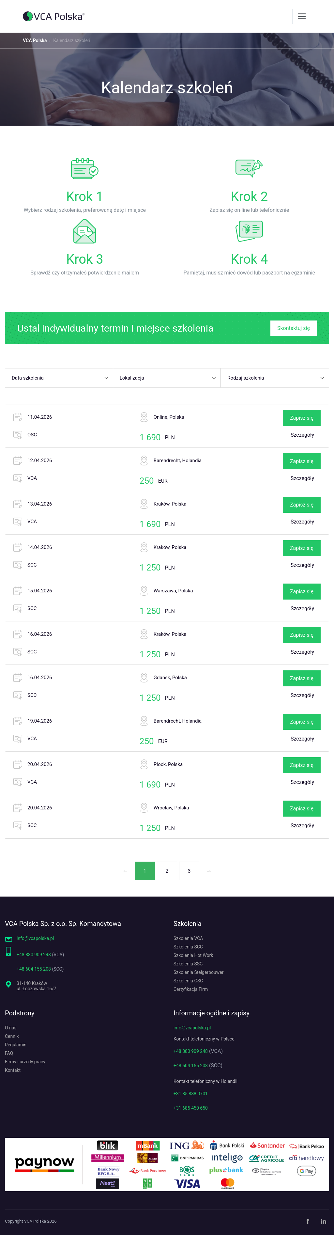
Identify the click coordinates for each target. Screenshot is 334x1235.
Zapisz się (301, 418)
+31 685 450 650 (191, 1108)
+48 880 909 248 (34, 954)
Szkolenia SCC (188, 946)
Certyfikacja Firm (191, 989)
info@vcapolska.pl (35, 938)
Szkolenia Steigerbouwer (198, 972)
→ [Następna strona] (209, 871)
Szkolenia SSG (188, 963)
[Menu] (301, 16)
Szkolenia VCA (188, 938)
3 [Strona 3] (189, 871)
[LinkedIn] (323, 1221)
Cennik (12, 1036)
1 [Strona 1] (145, 871)
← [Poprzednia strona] (125, 871)
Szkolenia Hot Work (193, 955)
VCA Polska (35, 40)
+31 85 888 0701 (191, 1093)
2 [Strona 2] (167, 871)
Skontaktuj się (293, 328)
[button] (59, 377)
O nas (11, 1027)
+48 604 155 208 (34, 969)
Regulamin (15, 1044)
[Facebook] (307, 1221)
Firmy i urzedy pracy (25, 1061)
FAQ (9, 1053)
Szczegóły (302, 435)
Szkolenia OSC (188, 980)
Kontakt (13, 1070)
